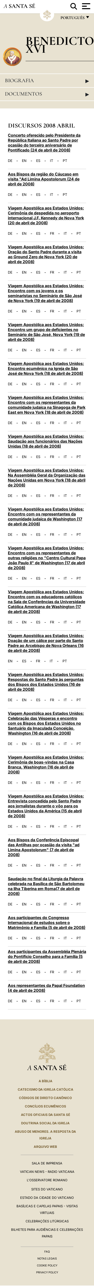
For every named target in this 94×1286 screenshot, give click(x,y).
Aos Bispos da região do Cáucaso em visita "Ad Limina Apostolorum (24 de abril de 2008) (43, 179)
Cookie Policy (47, 1265)
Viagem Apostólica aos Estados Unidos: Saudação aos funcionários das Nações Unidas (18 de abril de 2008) (46, 441)
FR (52, 233)
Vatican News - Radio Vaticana (47, 1172)
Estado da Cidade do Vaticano (47, 1198)
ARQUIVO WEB (45, 1147)
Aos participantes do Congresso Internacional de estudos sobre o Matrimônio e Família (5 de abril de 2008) (46, 922)
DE (10, 160)
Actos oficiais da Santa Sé (45, 1115)
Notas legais (47, 1258)
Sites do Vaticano (47, 1189)
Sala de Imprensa (47, 1163)
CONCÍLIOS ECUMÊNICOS (45, 1106)
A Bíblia (45, 1081)
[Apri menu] (85, 6)
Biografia (47, 80)
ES (38, 160)
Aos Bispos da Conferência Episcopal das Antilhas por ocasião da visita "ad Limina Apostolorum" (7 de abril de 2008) (43, 847)
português (72, 19)
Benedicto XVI (60, 44)
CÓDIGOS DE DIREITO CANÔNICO (45, 1098)
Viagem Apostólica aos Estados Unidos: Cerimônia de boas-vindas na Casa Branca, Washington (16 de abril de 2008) (46, 764)
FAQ (47, 1251)
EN (24, 160)
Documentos (47, 94)
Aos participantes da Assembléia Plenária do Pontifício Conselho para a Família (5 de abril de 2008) (47, 956)
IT (51, 160)
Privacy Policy (47, 1272)
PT (65, 160)
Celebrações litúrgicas (47, 1221)
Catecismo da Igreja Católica (45, 1089)
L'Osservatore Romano (47, 1180)
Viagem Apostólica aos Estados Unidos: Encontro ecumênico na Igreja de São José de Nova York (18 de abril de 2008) (46, 368)
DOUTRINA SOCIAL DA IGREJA (45, 1123)
